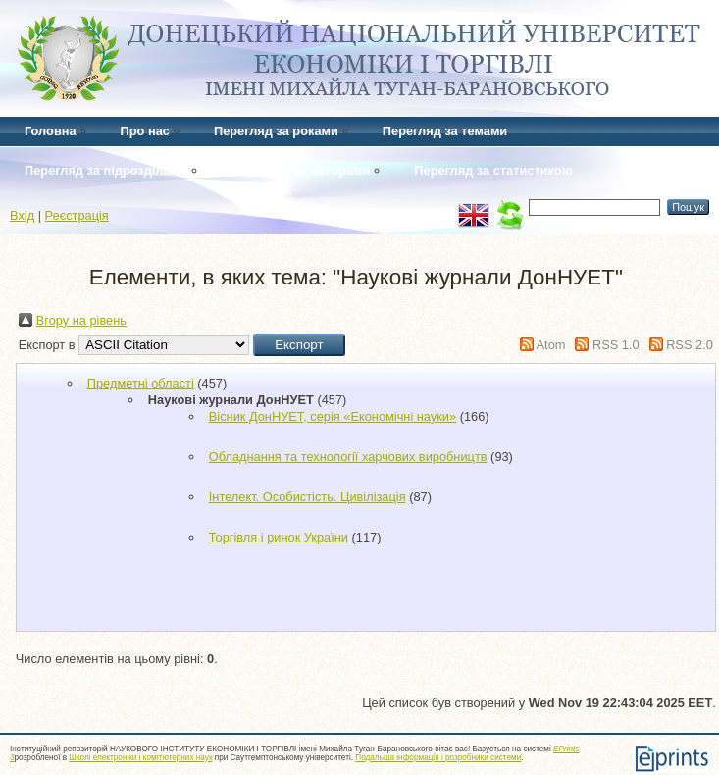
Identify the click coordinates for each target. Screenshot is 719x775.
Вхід (22, 215)
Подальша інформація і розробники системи (438, 757)
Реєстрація (77, 215)
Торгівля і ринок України (278, 537)
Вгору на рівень (81, 320)
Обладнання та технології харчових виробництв (348, 456)
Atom (551, 344)
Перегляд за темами (445, 131)
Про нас (145, 131)
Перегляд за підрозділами (106, 170)
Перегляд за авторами (300, 170)
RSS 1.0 (616, 344)
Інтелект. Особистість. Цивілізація (307, 497)
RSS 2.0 (689, 344)
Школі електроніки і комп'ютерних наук (140, 757)
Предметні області (140, 383)
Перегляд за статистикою (493, 170)
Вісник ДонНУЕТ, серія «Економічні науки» (332, 416)
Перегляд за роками (276, 131)
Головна (51, 131)
